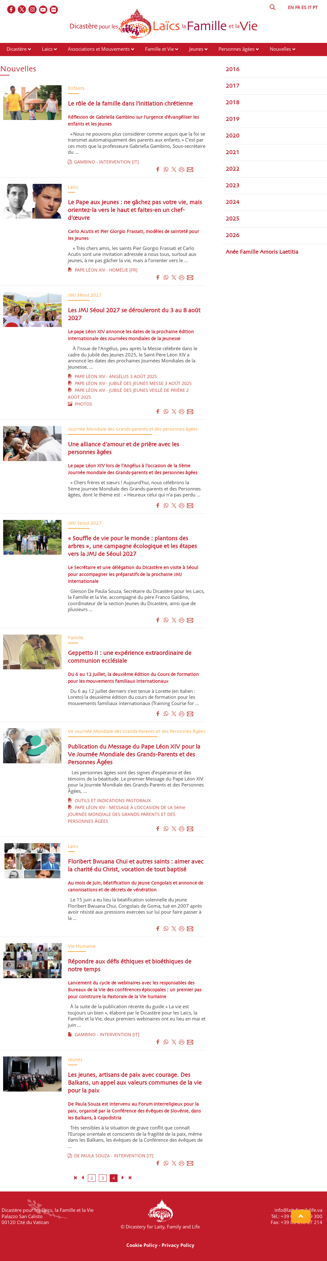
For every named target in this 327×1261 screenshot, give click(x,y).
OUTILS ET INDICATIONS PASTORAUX (109, 800)
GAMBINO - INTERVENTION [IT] (103, 162)
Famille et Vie (159, 49)
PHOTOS (80, 404)
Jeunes (196, 49)
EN (291, 7)
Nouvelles (280, 49)
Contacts (97, 61)
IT (309, 7)
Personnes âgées (236, 49)
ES (303, 7)
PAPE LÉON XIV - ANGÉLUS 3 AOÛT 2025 (112, 376)
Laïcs (48, 49)
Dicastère (17, 49)
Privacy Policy (178, 1245)
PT (315, 7)
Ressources (60, 61)
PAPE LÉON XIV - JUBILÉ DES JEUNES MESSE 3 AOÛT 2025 (130, 383)
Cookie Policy (142, 1245)
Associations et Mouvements (99, 49)
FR (297, 7)
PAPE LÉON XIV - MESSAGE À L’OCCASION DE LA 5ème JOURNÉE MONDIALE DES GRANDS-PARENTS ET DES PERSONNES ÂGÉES (126, 814)
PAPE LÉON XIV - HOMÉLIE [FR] (103, 270)
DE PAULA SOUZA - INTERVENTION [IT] (110, 1156)
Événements (20, 61)
